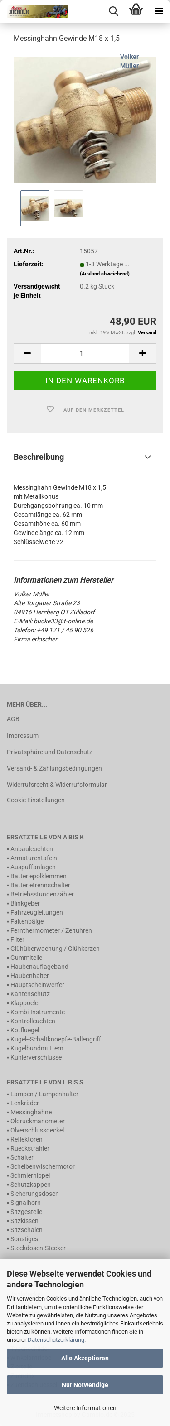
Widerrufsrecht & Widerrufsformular (57, 784)
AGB (13, 719)
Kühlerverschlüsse (36, 1057)
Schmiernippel (30, 1175)
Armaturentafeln (33, 858)
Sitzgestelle (26, 1211)
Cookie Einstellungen (36, 800)
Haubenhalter (29, 975)
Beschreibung (39, 457)
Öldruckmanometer (37, 1121)
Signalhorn (25, 1202)
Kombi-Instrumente (37, 1012)
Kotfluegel (24, 1030)
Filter (17, 939)
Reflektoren (26, 1139)
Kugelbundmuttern (36, 1048)
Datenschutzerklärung (56, 1339)
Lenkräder (24, 1103)
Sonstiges (24, 1239)
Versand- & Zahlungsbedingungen (54, 768)
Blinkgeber (25, 903)
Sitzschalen (26, 1229)
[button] (27, 353)
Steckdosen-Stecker (38, 1248)
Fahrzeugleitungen (36, 912)
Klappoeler (25, 1003)
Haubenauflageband (39, 966)
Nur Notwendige (85, 1384)
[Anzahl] (85, 353)
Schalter (22, 1157)
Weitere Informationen (85, 1408)
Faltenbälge (27, 921)
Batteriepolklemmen (38, 876)
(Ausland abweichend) (105, 274)
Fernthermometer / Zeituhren (51, 930)
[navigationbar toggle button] (158, 11)
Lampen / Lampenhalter (44, 1094)
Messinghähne (31, 1112)
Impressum (23, 735)
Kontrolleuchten (32, 1021)
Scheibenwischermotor (42, 1166)
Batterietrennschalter (40, 885)
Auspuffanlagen (33, 867)
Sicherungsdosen (34, 1193)
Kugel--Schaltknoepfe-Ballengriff (55, 1039)
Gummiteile (26, 957)
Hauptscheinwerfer (37, 984)
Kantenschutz (30, 993)
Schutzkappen (30, 1184)
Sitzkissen (24, 1220)
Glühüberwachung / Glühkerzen (55, 948)
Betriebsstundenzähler (42, 894)
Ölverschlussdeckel (37, 1130)
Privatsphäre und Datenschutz (49, 752)
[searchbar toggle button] (113, 11)
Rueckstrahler (29, 1148)
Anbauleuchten (31, 849)
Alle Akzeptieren (85, 1358)
